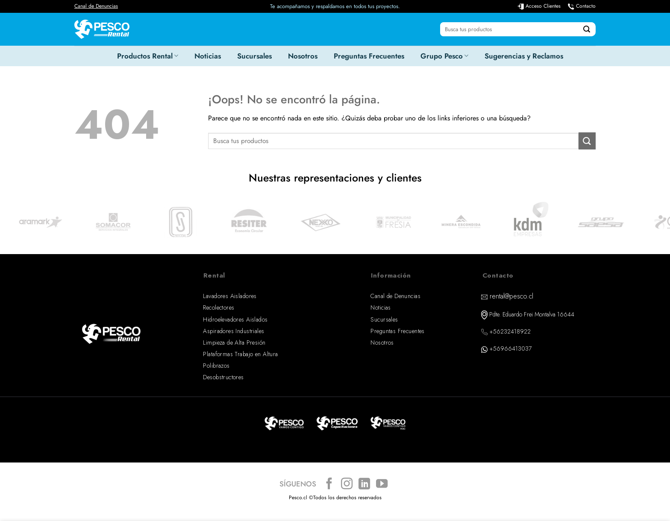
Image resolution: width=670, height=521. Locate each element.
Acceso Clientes (543, 6)
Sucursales (254, 56)
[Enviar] (586, 29)
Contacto (586, 6)
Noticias (207, 56)
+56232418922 (510, 331)
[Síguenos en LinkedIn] (364, 484)
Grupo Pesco (444, 56)
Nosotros (302, 56)
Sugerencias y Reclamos (524, 56)
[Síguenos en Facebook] (329, 484)
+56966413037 (510, 348)
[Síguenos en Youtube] (382, 484)
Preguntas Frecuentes (369, 56)
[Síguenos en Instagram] (347, 484)
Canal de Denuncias (96, 6)
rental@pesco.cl (511, 296)
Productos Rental (147, 56)
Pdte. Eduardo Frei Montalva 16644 (531, 314)
